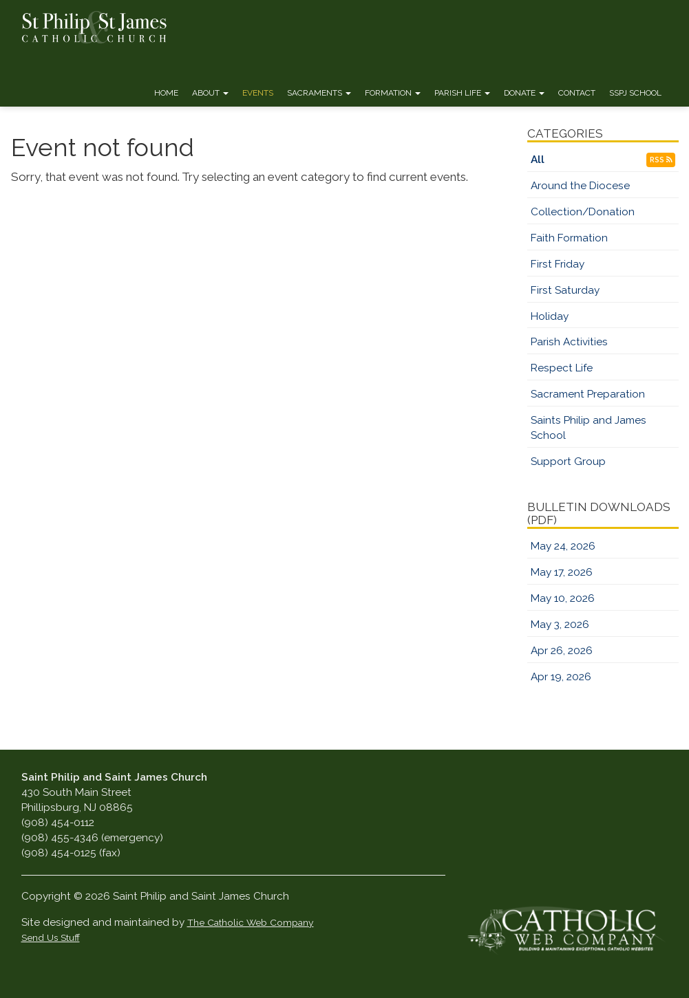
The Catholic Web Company (250, 922)
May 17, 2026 (562, 572)
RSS (661, 159)
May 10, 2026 (563, 598)
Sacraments (319, 93)
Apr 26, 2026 (562, 650)
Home (166, 93)
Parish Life (462, 93)
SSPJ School (635, 93)
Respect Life (562, 368)
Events (257, 93)
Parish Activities (569, 342)
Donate (524, 93)
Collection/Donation (583, 212)
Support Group (568, 461)
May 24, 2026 (563, 546)
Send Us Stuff (50, 937)
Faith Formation (569, 238)
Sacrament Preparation (588, 394)
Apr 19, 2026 (561, 677)
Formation (393, 93)
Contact (576, 93)
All (537, 159)
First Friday (557, 264)
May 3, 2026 (560, 624)
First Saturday (565, 290)
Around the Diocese (580, 186)
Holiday (550, 316)
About (210, 93)
